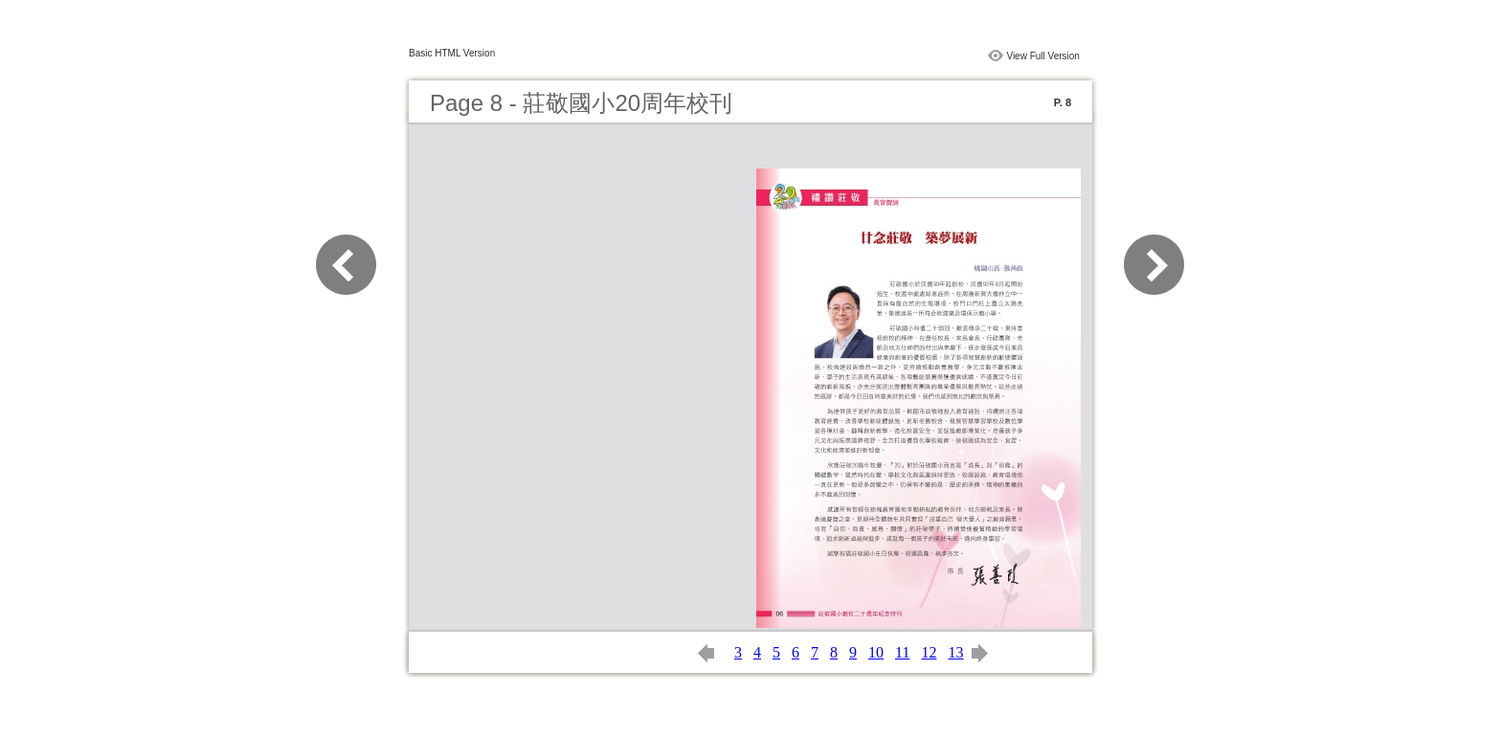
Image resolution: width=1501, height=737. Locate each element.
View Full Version (1043, 56)
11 (902, 652)
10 (876, 652)
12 (928, 652)
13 (955, 652)
